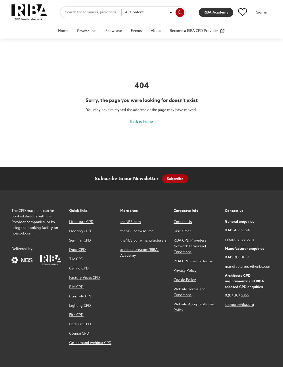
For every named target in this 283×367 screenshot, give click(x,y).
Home (63, 30)
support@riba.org (239, 304)
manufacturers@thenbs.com (248, 266)
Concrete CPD (80, 296)
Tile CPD (76, 259)
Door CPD (77, 249)
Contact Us (183, 221)
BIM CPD (76, 287)
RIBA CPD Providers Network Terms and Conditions (190, 246)
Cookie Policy (185, 280)
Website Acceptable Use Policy (194, 307)
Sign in (261, 12)
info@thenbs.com (239, 239)
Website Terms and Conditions (190, 292)
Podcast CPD (80, 324)
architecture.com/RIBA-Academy (139, 252)
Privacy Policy (185, 270)
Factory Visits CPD (84, 277)
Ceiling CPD (79, 268)
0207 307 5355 (237, 295)
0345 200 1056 (237, 257)
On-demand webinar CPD (90, 343)
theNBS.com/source (136, 231)
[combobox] (148, 12)
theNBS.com (130, 221)
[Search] (180, 12)
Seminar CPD (80, 240)
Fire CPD (76, 315)
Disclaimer (182, 231)
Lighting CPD (80, 305)
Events (136, 30)
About (156, 30)
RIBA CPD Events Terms (193, 261)
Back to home (141, 121)
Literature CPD (81, 221)
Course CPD (79, 333)
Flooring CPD (80, 231)
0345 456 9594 (237, 230)
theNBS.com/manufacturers (143, 240)
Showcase (113, 30)
